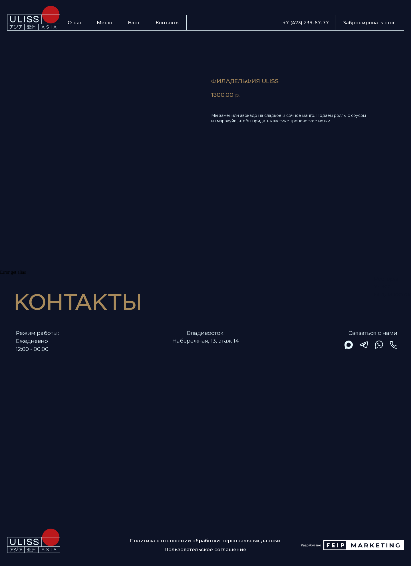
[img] (348, 345)
